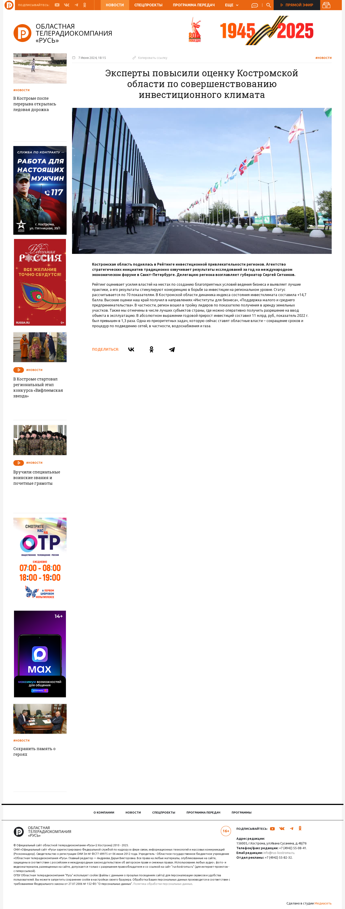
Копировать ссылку (151, 57)
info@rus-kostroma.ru (278, 853)
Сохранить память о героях (37, 751)
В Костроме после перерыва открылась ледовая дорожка (38, 104)
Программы (242, 812)
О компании (103, 812)
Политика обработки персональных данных (166, 883)
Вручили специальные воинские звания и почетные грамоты (40, 478)
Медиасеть (321, 903)
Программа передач (194, 5)
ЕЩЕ (231, 5)
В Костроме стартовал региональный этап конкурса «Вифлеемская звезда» (41, 387)
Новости (115, 5)
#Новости (322, 57)
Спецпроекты (148, 5)
